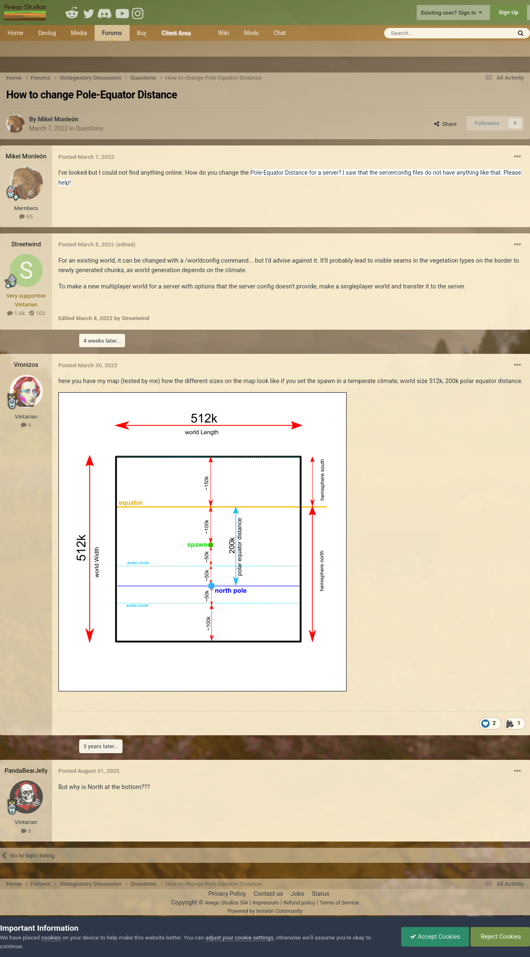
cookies (51, 937)
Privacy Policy (227, 893)
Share (445, 123)
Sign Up (508, 12)
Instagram (138, 12)
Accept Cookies (435, 936)
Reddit (72, 12)
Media (79, 33)
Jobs (297, 893)
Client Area (176, 33)
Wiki (223, 33)
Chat (280, 33)
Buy (142, 33)
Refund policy (299, 902)
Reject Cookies (500, 936)
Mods (251, 33)
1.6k (16, 313)
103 (37, 313)
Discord (105, 12)
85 (26, 216)
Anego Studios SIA (226, 902)
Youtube (122, 12)
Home (15, 33)
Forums (112, 35)
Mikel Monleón (58, 119)
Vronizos (26, 364)
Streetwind (26, 244)
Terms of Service (339, 902)
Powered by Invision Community (265, 911)
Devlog (47, 33)
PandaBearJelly (26, 770)
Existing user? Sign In (451, 12)
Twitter (88, 12)
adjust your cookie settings (239, 937)
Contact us (268, 893)
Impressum (265, 902)
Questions (89, 128)
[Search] (427, 33)
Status (321, 893)
